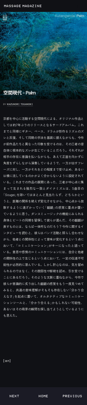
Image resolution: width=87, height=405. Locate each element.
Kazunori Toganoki (20, 104)
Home (43, 396)
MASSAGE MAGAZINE (23, 6)
